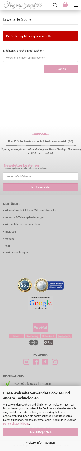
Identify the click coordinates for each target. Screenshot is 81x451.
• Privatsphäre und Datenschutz (21, 224)
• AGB (6, 245)
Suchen (61, 68)
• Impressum (10, 231)
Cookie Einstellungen (15, 252)
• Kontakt (8, 238)
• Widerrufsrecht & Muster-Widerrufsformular (29, 210)
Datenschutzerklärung (16, 423)
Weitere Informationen (40, 442)
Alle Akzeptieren (41, 432)
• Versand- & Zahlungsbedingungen (23, 217)
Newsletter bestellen (21, 165)
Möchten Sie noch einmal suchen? (23, 50)
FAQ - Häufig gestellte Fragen (32, 383)
